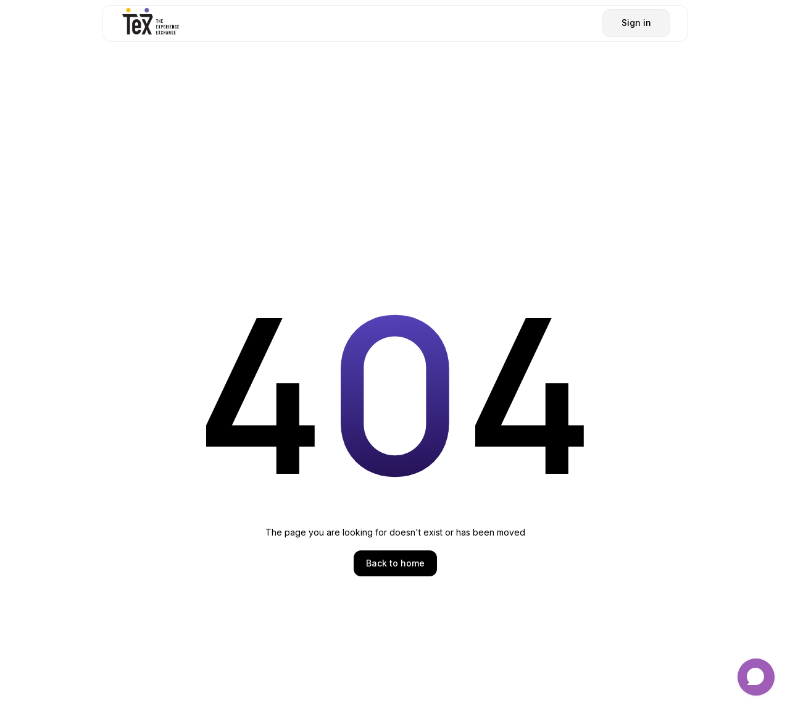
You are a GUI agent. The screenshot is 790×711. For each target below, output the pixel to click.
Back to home (395, 563)
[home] (150, 23)
